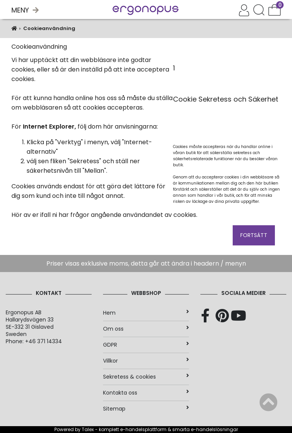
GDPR (146, 345)
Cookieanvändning (49, 28)
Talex (88, 429)
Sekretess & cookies (146, 376)
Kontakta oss (146, 392)
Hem (146, 313)
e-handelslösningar (214, 429)
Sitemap (146, 408)
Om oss (146, 329)
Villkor (146, 361)
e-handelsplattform (143, 429)
